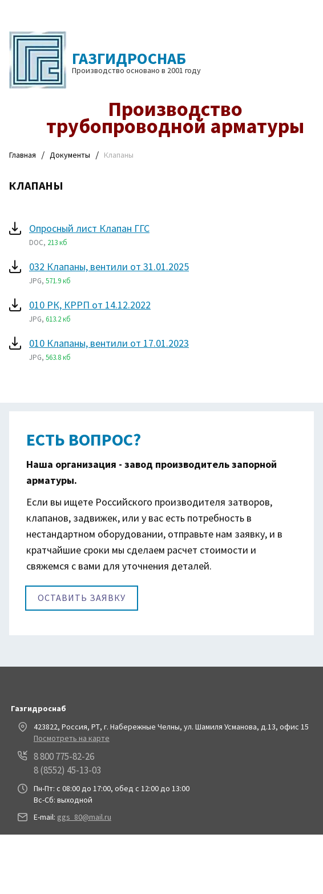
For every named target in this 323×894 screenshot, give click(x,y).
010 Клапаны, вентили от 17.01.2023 (109, 343)
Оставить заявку (82, 597)
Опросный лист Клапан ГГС (89, 228)
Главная (22, 155)
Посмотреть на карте (72, 738)
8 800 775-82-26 (64, 756)
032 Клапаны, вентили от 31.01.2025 (109, 266)
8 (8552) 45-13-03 (67, 770)
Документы (70, 155)
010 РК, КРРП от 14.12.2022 (90, 304)
